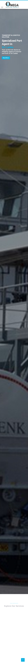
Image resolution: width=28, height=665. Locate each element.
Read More (6, 58)
